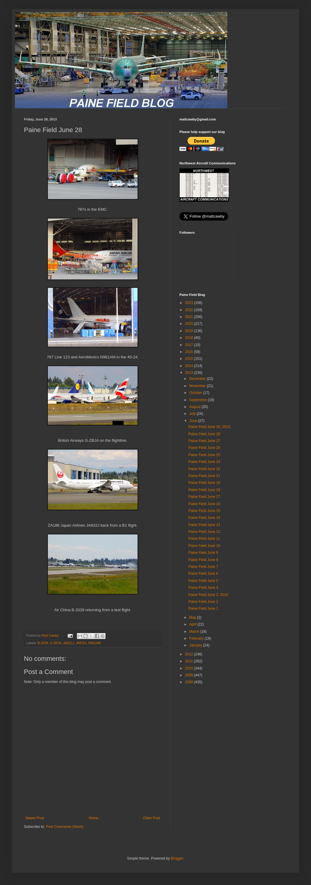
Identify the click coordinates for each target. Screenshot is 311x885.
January (196, 645)
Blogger (177, 858)
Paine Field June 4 (203, 588)
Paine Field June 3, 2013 (208, 595)
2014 (189, 366)
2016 (189, 352)
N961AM (94, 643)
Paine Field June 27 (204, 441)
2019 (189, 331)
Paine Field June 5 (203, 581)
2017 (189, 345)
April (193, 624)
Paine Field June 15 (204, 511)
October (196, 393)
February (197, 638)
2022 (189, 310)
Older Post (151, 818)
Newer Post (34, 818)
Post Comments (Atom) (64, 827)
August (195, 407)
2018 (189, 338)
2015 (189, 359)
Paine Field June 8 (203, 560)
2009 (189, 675)
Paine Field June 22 (204, 469)
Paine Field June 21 (204, 476)
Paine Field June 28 (204, 434)
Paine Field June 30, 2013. (209, 427)
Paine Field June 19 (204, 483)
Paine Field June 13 (204, 525)
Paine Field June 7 (203, 567)
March (194, 631)
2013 (189, 373)
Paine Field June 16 (204, 504)
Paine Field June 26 (204, 448)
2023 (189, 303)
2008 (189, 682)
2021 (189, 317)
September (198, 400)
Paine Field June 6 (203, 573)
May (193, 617)
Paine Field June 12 (204, 532)
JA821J (68, 643)
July (193, 414)
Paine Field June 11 (204, 538)
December (198, 379)
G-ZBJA (55, 643)
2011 (189, 661)
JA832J (81, 643)
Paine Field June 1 (203, 608)
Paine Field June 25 (204, 455)
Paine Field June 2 (203, 602)
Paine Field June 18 (204, 490)
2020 (189, 324)
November (198, 386)
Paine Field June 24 (204, 462)
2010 (189, 668)
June (193, 421)
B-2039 (43, 643)
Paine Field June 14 (204, 518)
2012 (189, 654)
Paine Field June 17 (204, 497)
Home (93, 818)
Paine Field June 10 (204, 546)
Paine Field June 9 (203, 553)
